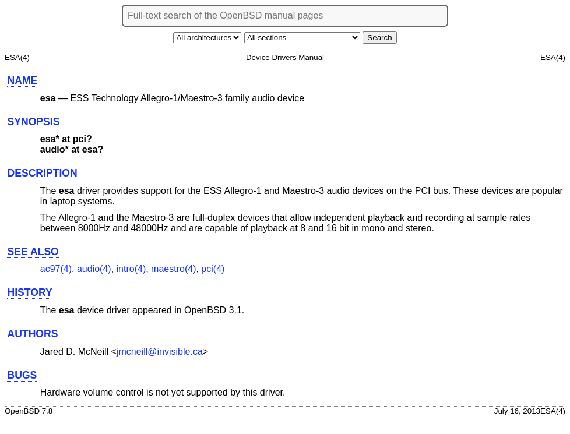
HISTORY (29, 292)
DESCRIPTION (42, 173)
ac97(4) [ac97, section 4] (56, 269)
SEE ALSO (32, 251)
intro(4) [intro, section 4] (131, 269)
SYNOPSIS (33, 122)
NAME (22, 80)
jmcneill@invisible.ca (160, 352)
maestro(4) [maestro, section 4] (173, 269)
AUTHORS (32, 334)
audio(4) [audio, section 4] (94, 269)
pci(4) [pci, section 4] (212, 269)
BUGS (22, 375)
